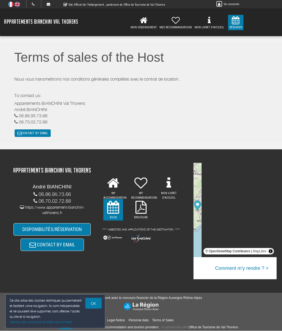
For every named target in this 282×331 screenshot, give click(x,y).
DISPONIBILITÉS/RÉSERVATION (52, 229)
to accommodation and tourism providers (129, 327)
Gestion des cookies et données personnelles (41, 322)
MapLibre (259, 251)
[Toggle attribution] (270, 251)
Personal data (139, 320)
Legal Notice (116, 320)
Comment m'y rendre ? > (242, 268)
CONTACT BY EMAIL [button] (32, 133)
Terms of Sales (163, 320)
